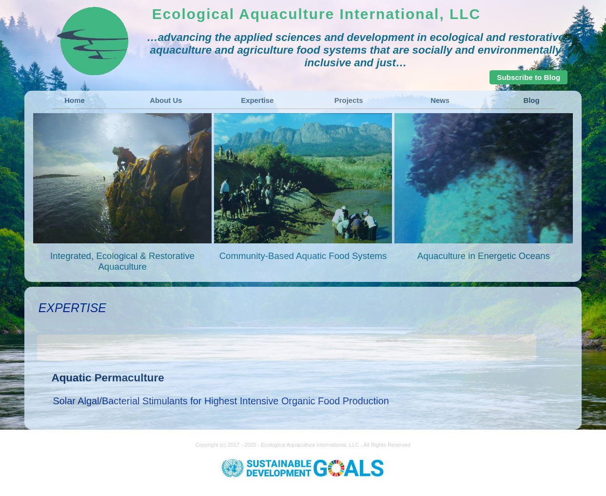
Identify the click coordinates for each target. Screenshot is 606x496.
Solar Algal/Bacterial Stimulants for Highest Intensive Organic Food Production (221, 401)
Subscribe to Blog (528, 77)
